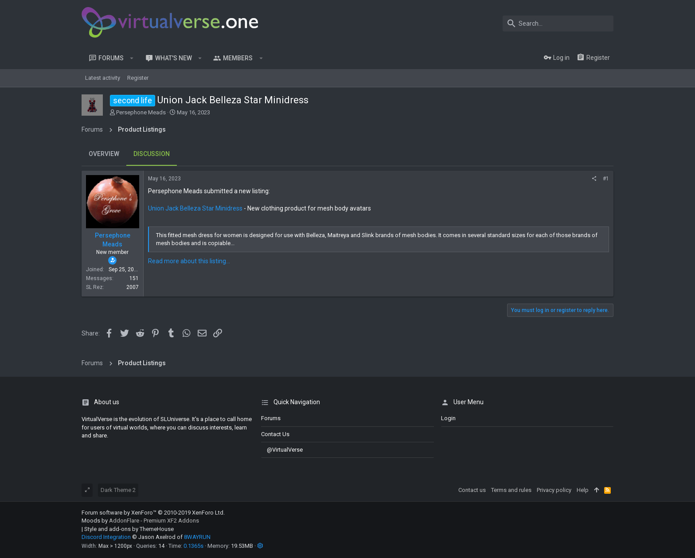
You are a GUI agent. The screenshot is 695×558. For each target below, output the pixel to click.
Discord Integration (106, 537)
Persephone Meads (141, 112)
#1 (606, 179)
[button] (131, 58)
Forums (271, 418)
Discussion (151, 153)
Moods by (140, 520)
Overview (104, 153)
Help (583, 490)
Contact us (275, 434)
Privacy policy (554, 490)
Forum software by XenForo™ (153, 512)
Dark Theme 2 (118, 490)
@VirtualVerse (282, 449)
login (448, 418)
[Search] (558, 23)
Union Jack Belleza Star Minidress (195, 208)
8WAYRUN (197, 537)
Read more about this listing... (189, 261)
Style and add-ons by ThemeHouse (129, 529)
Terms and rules (511, 490)
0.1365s (193, 545)
